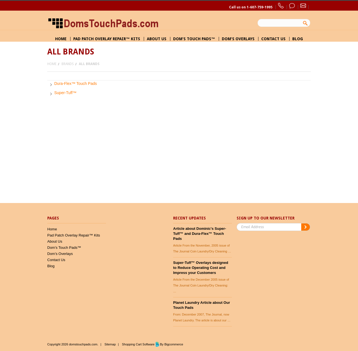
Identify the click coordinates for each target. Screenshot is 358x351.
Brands (68, 64)
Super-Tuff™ (65, 92)
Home (51, 64)
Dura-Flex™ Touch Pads (75, 83)
